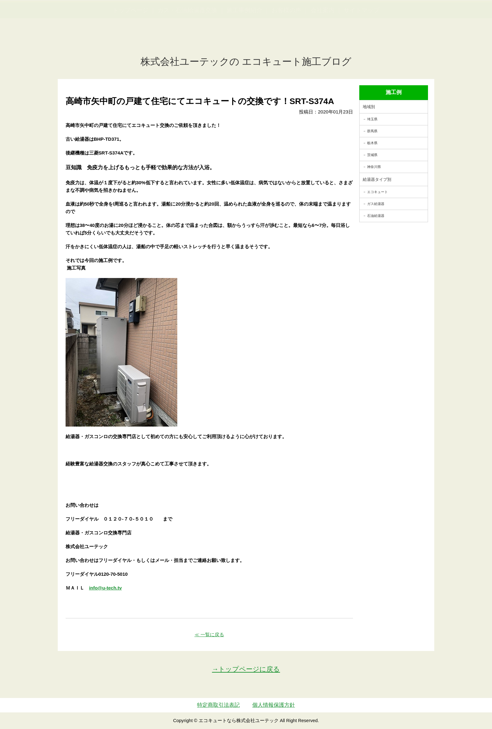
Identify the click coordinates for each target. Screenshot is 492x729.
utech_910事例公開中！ (129, 20)
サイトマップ (361, 41)
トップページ (130, 41)
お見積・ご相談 (464, 16)
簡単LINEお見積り (418, 16)
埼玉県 (372, 119)
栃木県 (372, 143)
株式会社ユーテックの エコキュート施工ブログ (246, 61)
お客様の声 (286, 41)
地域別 (369, 106)
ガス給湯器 (375, 204)
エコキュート (377, 192)
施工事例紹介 (244, 41)
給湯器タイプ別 (377, 179)
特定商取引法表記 (218, 705)
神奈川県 (374, 167)
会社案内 (322, 41)
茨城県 (372, 155)
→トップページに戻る (246, 669)
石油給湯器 (375, 216)
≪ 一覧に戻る (209, 634)
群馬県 (372, 131)
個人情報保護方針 (273, 705)
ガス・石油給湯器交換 (187, 41)
